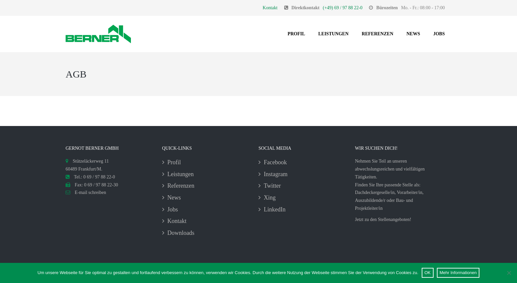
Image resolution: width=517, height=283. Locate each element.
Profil (296, 33)
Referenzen (377, 33)
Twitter (272, 185)
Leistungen (333, 33)
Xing (270, 197)
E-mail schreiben (86, 192)
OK (427, 272)
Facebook (275, 162)
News (413, 33)
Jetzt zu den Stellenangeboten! (383, 219)
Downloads (181, 233)
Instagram (276, 174)
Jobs (439, 33)
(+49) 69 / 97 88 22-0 (342, 7)
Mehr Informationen (458, 272)
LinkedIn (275, 209)
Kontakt (270, 7)
